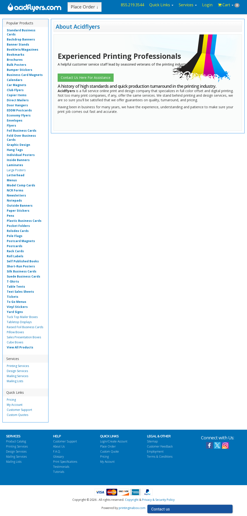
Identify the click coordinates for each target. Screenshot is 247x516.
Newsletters (16, 195)
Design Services (17, 371)
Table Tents (16, 287)
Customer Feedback (160, 446)
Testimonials (61, 467)
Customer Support (19, 410)
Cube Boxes (15, 342)
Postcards (14, 246)
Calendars (14, 80)
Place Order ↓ (84, 7)
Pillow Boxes (15, 332)
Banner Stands (18, 44)
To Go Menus (16, 302)
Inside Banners (18, 160)
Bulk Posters (16, 65)
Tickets (12, 297)
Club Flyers (15, 90)
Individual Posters (21, 155)
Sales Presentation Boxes (24, 337)
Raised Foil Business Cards (25, 327)
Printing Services (18, 366)
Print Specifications (65, 462)
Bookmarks (15, 55)
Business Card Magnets (25, 75)
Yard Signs (15, 312)
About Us (59, 446)
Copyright (131, 500)
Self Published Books (23, 261)
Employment (155, 451)
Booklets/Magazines (22, 50)
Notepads (14, 200)
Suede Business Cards (23, 276)
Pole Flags (14, 236)
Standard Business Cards (21, 32)
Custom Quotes (17, 415)
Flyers (11, 125)
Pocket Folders (18, 226)
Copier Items (17, 95)
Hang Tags (15, 150)
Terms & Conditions (159, 457)
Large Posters (16, 170)
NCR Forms (15, 190)
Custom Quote (109, 451)
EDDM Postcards (19, 110)
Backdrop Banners (21, 39)
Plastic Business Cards (24, 221)
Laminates (15, 165)
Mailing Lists (15, 381)
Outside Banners (20, 206)
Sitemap (152, 441)
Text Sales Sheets (20, 292)
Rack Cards (15, 251)
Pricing (11, 400)
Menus (12, 180)
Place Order (108, 446)
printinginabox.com (132, 508)
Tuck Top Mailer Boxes (22, 317)
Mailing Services (17, 376)
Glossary (58, 457)
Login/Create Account (113, 441)
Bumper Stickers (19, 70)
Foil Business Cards (21, 131)
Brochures (15, 60)
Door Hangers (17, 105)
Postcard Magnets (21, 241)
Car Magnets (16, 85)
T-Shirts (13, 281)
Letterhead (15, 175)
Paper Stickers (18, 211)
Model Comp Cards (21, 185)
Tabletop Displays (19, 322)
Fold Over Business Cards (21, 138)
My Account (14, 405)
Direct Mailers (18, 100)
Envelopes (14, 120)
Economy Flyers (19, 115)
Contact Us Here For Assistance (85, 77)
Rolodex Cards (18, 231)
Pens (10, 216)
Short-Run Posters (21, 266)
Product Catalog (16, 441)
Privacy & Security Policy (158, 500)
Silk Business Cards (21, 271)
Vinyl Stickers (17, 307)
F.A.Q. (57, 451)
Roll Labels (15, 256)
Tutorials (58, 472)
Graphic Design (18, 145)
